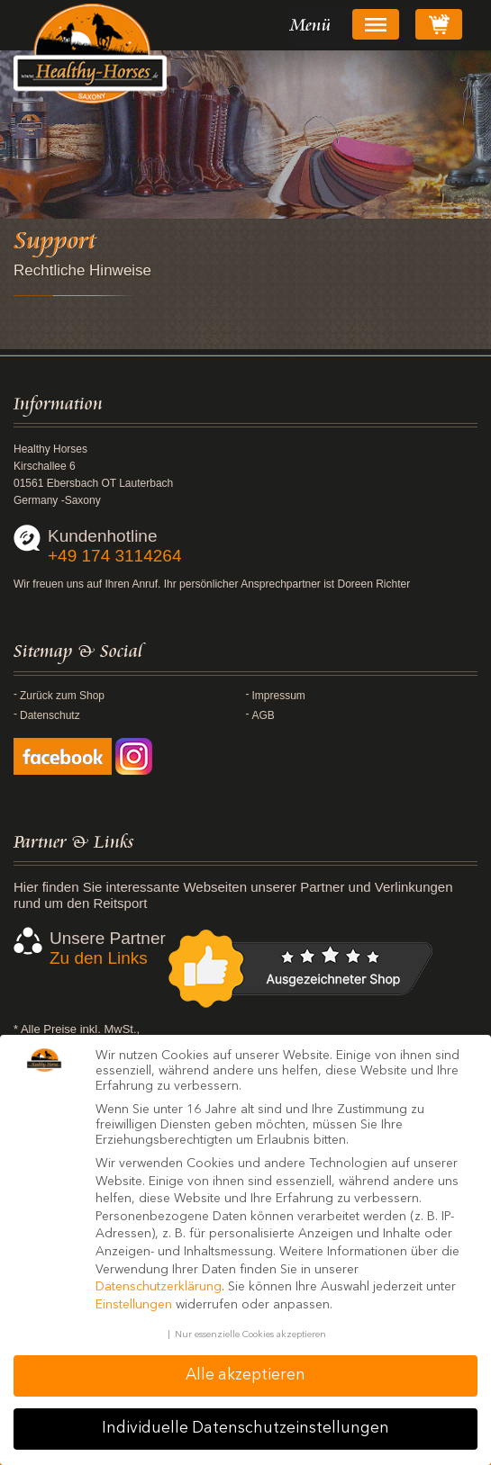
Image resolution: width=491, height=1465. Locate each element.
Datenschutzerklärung (158, 1287)
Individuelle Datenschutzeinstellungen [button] (245, 1428)
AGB (263, 715)
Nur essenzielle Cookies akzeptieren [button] (250, 1335)
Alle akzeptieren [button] (245, 1375)
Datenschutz (50, 715)
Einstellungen (133, 1305)
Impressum (278, 695)
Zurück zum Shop (62, 695)
